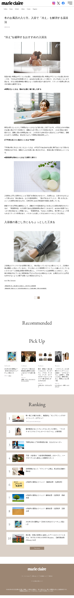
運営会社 (56, 578)
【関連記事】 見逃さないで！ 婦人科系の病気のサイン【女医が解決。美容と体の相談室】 (36, 288)
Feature (42, 11)
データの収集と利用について (37, 584)
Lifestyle (24, 11)
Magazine (52, 11)
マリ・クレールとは (21, 578)
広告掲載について (46, 578)
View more (37, 550)
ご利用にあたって (34, 578)
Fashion (7, 11)
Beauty (15, 11)
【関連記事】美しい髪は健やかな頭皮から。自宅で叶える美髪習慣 (28, 286)
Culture (33, 11)
